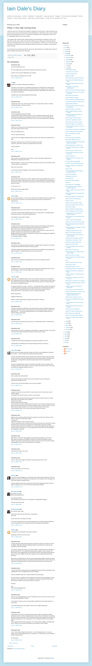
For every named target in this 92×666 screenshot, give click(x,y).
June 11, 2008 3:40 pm (16, 333)
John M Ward (14, 350)
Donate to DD (68, 168)
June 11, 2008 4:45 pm (16, 453)
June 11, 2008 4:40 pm (16, 444)
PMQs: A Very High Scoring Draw (73, 232)
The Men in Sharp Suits (71, 74)
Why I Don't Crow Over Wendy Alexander (75, 90)
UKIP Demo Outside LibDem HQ (73, 242)
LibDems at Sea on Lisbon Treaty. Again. (75, 222)
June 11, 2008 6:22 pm (16, 590)
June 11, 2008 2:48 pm (16, 272)
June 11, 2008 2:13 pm (16, 238)
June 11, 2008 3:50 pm (16, 345)
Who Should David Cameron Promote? (74, 78)
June (67, 68)
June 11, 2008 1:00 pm (16, 97)
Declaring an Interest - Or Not (72, 266)
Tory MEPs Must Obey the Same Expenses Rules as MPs (73, 294)
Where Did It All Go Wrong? (71, 249)
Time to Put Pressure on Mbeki (72, 133)
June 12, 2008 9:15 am (16, 640)
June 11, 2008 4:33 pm (16, 431)
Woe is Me (67, 135)
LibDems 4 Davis (69, 200)
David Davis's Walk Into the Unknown (74, 204)
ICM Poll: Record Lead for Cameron (73, 122)
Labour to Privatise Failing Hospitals (73, 315)
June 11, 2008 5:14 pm (16, 486)
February (68, 327)
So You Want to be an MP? (71, 71)
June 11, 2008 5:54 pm (16, 536)
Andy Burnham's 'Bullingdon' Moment (74, 238)
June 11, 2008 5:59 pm (16, 563)
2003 (65, 340)
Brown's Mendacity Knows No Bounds (74, 211)
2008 (65, 53)
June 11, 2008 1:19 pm (16, 191)
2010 (65, 49)
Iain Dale (68, 351)
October (68, 59)
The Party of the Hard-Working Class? (74, 163)
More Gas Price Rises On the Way (73, 262)
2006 (65, 334)
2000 (65, 342)
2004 (65, 338)
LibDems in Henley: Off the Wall (72, 109)
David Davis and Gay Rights (72, 180)
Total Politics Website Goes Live (73, 139)
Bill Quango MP (15, 491)
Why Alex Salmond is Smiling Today (73, 209)
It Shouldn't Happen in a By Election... (74, 124)
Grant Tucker (69, 348)
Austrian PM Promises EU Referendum (74, 101)
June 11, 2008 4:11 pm (16, 385)
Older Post (54, 646)
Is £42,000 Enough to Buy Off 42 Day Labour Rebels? (74, 235)
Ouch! (66, 260)
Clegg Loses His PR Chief (71, 244)
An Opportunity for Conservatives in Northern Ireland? (73, 214)
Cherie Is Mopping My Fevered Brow (74, 131)
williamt (13, 196)
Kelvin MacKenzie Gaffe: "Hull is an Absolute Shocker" (73, 187)
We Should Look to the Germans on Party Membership (73, 115)
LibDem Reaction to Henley (71, 97)
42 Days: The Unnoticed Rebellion (73, 219)
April (67, 323)
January (68, 329)
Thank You (68, 182)
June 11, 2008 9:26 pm (16, 625)
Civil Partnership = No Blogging (72, 184)
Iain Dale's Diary (26, 8)
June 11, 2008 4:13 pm (16, 410)
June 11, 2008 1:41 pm (16, 203)
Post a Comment (13, 643)
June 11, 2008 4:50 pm (16, 461)
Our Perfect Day (69, 178)
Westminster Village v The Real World (74, 196)
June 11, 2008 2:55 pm (16, 314)
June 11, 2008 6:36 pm (16, 607)
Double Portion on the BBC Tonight (73, 202)
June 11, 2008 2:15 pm (16, 253)
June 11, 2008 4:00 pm (16, 369)
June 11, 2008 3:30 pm (16, 323)
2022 (65, 45)
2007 (65, 332)
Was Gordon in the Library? (71, 95)
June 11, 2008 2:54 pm (16, 301)
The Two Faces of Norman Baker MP (74, 289)
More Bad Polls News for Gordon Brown (74, 268)
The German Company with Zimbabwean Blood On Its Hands (75, 142)
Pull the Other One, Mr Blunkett (72, 313)
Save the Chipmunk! (70, 156)
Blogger (52, 658)
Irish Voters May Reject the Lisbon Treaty (75, 291)
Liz (12, 82)
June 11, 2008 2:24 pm (16, 261)
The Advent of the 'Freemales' (72, 309)
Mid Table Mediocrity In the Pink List (73, 145)
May (67, 321)
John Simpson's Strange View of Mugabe (75, 129)
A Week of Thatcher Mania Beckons (73, 311)
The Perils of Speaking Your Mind (73, 119)
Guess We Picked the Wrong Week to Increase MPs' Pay (74, 171)
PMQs (12, 57)
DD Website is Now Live (71, 176)
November (68, 57)
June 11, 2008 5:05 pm (16, 470)
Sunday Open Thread (70, 264)
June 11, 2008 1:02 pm (16, 120)
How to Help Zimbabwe (70, 174)
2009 (65, 51)
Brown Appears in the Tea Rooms (73, 117)
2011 (65, 47)
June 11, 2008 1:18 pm (16, 172)
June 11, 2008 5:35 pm (16, 525)
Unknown (13, 276)
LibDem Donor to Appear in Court (73, 297)
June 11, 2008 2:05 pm (16, 219)
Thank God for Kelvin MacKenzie (73, 198)
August (67, 63)
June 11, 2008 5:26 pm (16, 504)
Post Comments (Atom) (19, 648)
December (68, 55)
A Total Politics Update (70, 69)
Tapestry (13, 475)
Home (32, 646)
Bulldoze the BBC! (69, 76)
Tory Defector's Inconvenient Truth (73, 240)
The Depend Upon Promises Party (73, 230)
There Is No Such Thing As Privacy (73, 150)
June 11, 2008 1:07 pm (16, 151)
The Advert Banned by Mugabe (72, 161)
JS (66, 353)
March (67, 325)
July (67, 65)
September (68, 61)
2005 (65, 336)
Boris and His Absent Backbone (72, 137)
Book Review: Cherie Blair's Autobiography (72, 87)
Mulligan (13, 530)
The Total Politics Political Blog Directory (74, 99)
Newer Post (10, 646)
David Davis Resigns (70, 207)
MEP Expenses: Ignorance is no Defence (75, 280)
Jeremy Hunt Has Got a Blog (72, 255)
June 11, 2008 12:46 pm (16, 77)
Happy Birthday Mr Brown (71, 103)
